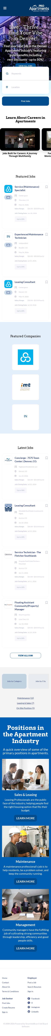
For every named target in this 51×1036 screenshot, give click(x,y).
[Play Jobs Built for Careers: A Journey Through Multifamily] (20, 143)
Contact (5, 982)
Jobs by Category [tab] (14, 681)
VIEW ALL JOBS (25, 66)
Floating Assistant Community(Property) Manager (27, 606)
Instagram (35, 1007)
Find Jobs (25, 101)
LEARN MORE (25, 818)
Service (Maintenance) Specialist (27, 188)
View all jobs (25, 656)
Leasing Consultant (25, 281)
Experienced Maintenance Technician (29, 236)
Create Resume (8, 1007)
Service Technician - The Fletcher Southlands (28, 554)
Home (4, 978)
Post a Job (32, 982)
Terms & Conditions (10, 991)
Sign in (30, 991)
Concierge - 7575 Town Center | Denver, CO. (27, 459)
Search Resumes (34, 987)
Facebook (35, 998)
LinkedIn (35, 1011)
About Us (6, 987)
